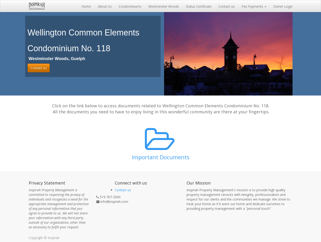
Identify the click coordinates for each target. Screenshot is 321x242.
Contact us (39, 68)
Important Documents (160, 157)
